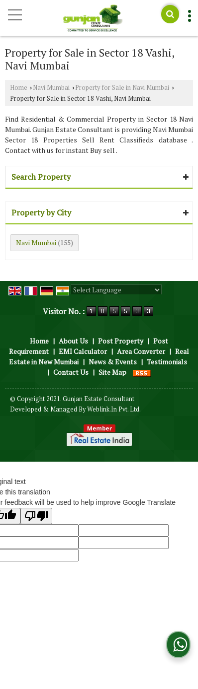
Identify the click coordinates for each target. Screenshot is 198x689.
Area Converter (141, 351)
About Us (73, 340)
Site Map (112, 372)
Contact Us (71, 372)
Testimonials (167, 361)
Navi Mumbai (51, 87)
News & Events (113, 361)
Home (18, 87)
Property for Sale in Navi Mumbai (122, 87)
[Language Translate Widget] (116, 289)
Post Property (120, 340)
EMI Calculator (83, 351)
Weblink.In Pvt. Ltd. (114, 409)
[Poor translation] (36, 516)
